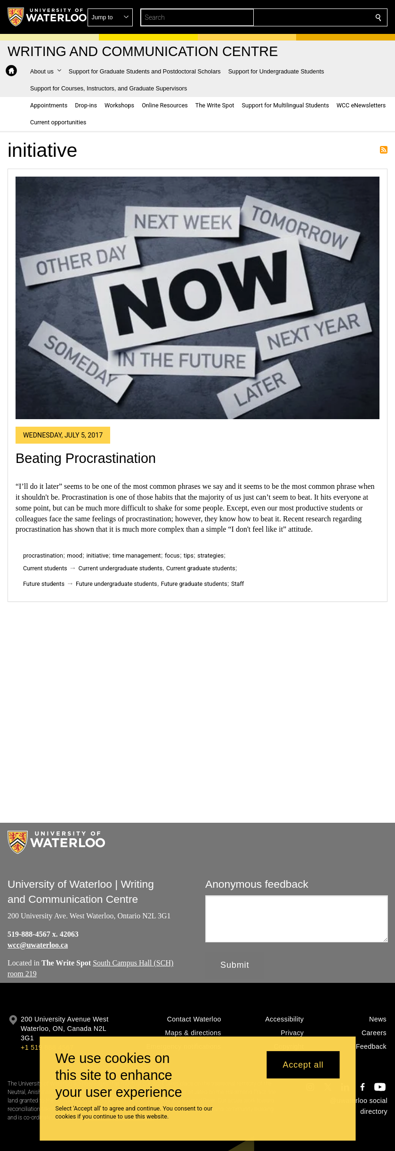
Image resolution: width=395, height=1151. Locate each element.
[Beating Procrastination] (197, 298)
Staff (237, 583)
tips (188, 555)
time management (137, 555)
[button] (310, 17)
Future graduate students (194, 583)
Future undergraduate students (116, 583)
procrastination (43, 555)
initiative (97, 555)
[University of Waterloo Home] (48, 17)
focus (172, 555)
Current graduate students (200, 568)
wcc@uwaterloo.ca (38, 944)
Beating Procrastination (86, 458)
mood (74, 555)
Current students (45, 568)
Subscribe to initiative (383, 150)
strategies (210, 555)
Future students (43, 583)
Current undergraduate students (120, 568)
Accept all (302, 1065)
